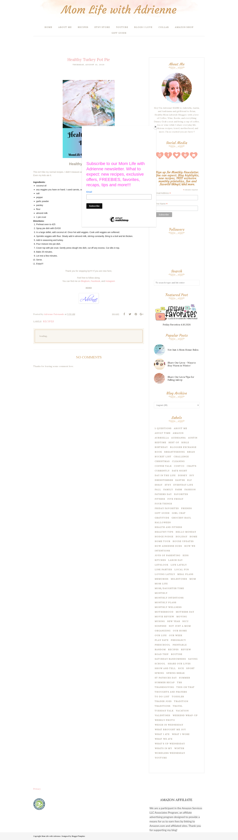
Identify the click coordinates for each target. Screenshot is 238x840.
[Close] (155, 126)
